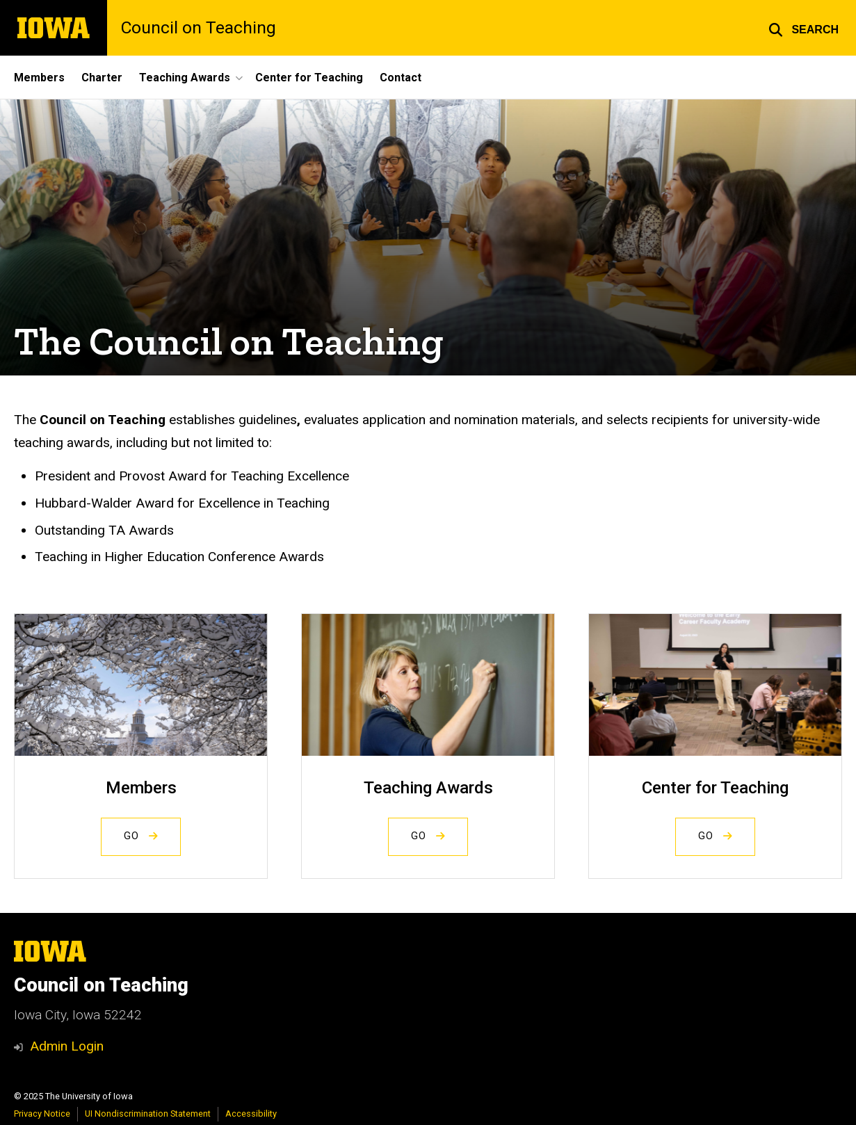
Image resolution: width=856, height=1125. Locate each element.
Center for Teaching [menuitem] (309, 77)
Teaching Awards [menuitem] (184, 77)
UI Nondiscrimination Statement (148, 1113)
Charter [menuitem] (101, 77)
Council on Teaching (198, 28)
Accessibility (251, 1113)
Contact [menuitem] (400, 77)
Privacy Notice (42, 1113)
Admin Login (67, 1046)
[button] (803, 28)
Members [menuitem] (39, 77)
